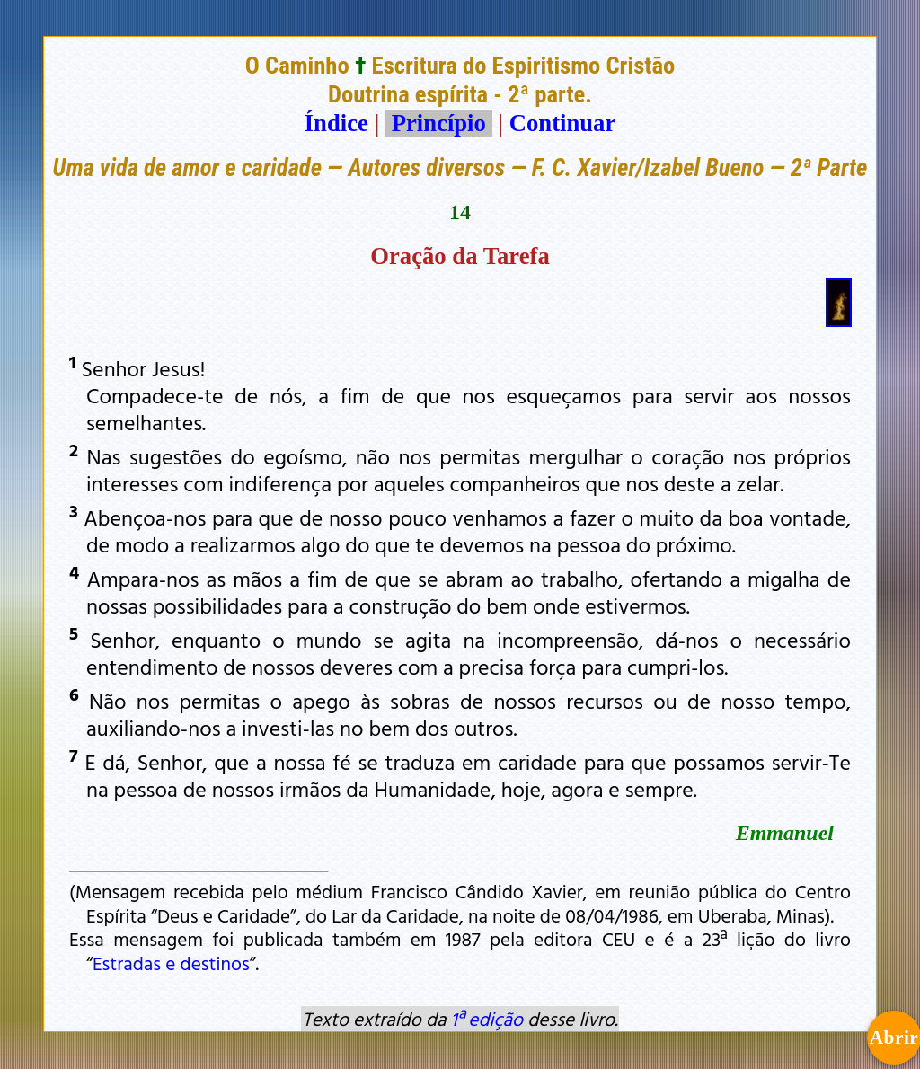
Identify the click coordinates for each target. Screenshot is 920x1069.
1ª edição (487, 1018)
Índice (336, 123)
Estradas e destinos (171, 963)
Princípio (438, 123)
